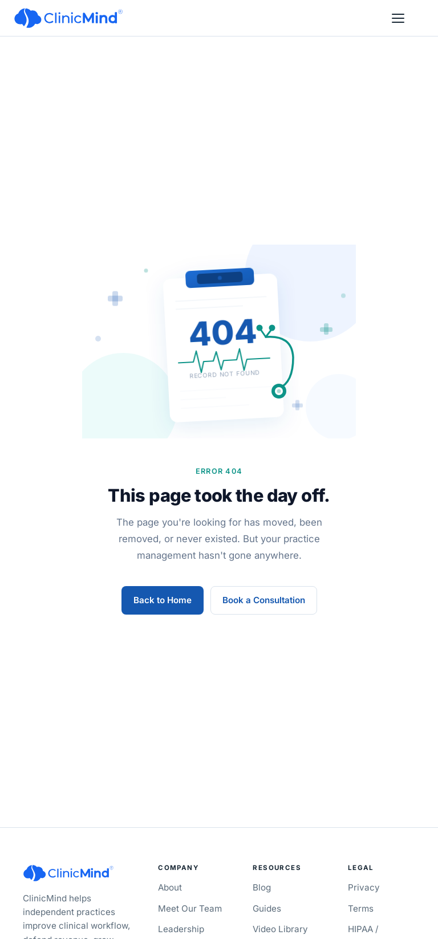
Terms (361, 908)
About (170, 887)
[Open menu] (398, 18)
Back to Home (162, 600)
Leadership (181, 929)
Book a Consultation (263, 600)
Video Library (280, 929)
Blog (262, 887)
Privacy (364, 887)
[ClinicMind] (68, 18)
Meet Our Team (190, 908)
